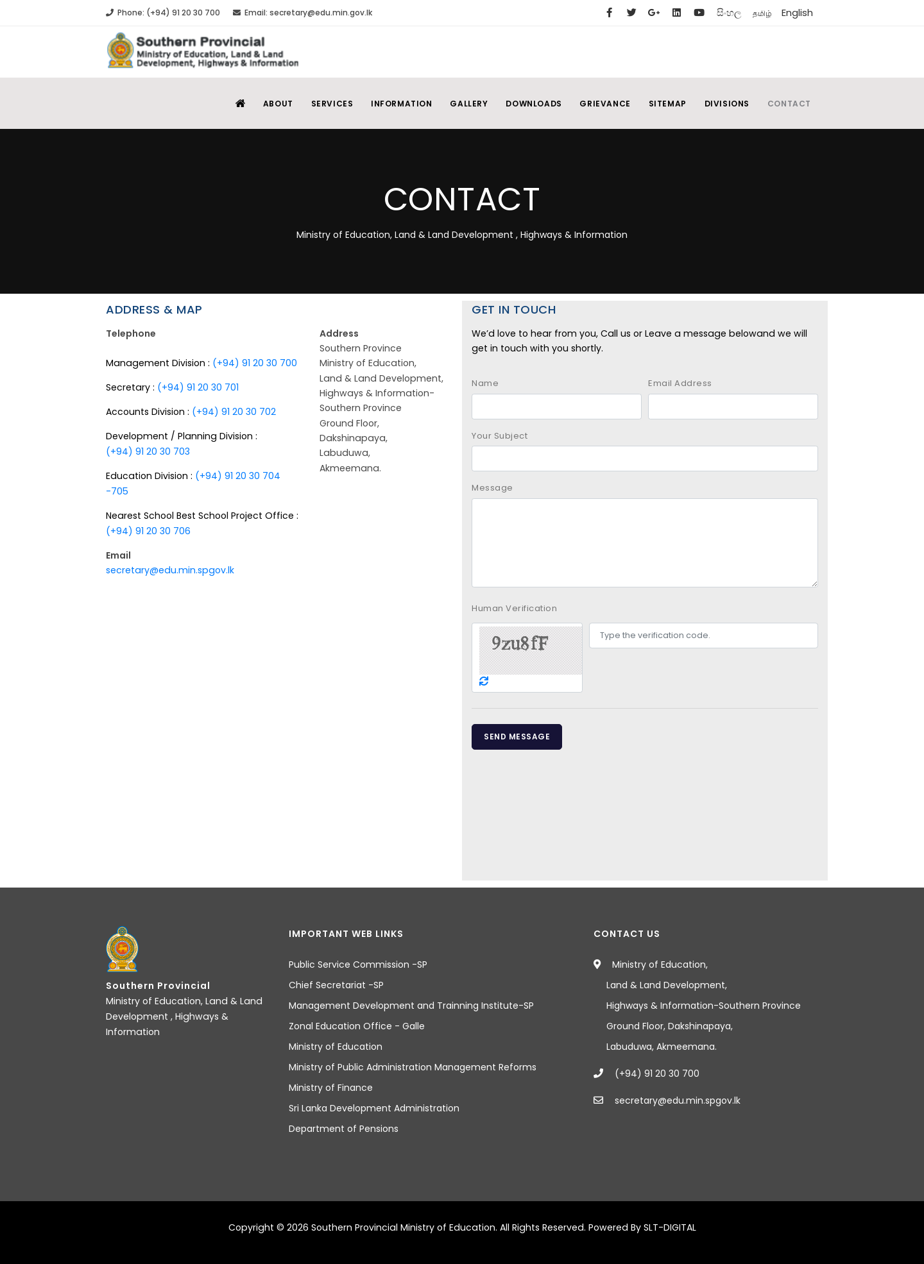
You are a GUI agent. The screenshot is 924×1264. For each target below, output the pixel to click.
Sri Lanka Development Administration (374, 1108)
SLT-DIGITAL (670, 1227)
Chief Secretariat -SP (336, 985)
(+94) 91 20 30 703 (148, 451)
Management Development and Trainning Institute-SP (411, 1005)
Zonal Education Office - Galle (357, 1026)
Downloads (527, 103)
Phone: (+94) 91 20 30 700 (163, 12)
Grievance (600, 103)
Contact (788, 103)
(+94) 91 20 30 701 (198, 387)
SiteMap (664, 103)
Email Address (680, 383)
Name (485, 383)
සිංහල (729, 12)
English (797, 12)
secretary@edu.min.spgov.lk (170, 570)
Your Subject (499, 436)
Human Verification (514, 608)
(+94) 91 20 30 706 (148, 531)
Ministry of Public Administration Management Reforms (412, 1067)
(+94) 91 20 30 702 (234, 411)
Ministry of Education (335, 1046)
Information (393, 103)
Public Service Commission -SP (358, 964)
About (266, 103)
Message (492, 488)
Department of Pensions (343, 1128)
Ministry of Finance (331, 1087)
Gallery (461, 103)
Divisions (724, 103)
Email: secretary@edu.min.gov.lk (302, 12)
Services (321, 103)
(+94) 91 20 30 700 (254, 363)
